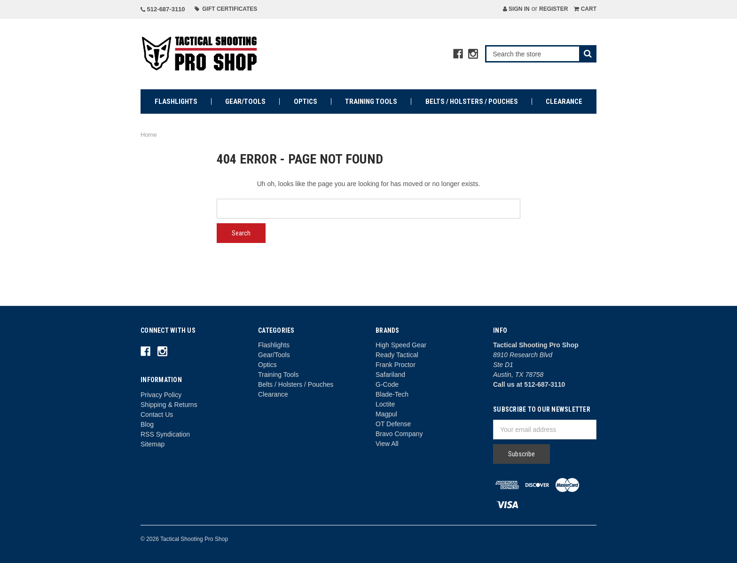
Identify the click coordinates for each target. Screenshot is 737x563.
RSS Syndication (165, 434)
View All (387, 443)
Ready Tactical (397, 355)
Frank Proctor (396, 364)
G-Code (387, 384)
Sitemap (153, 444)
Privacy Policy (161, 395)
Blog (147, 424)
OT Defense (393, 424)
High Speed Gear (401, 345)
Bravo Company (399, 434)
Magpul (386, 414)
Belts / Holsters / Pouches (471, 101)
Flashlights (176, 101)
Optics (305, 101)
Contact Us (157, 414)
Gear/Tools (245, 101)
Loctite (385, 404)
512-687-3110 (163, 9)
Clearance (564, 101)
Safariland (390, 374)
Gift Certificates (226, 9)
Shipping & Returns (169, 404)
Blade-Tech (392, 394)
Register (553, 9)
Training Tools (371, 101)
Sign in (516, 9)
